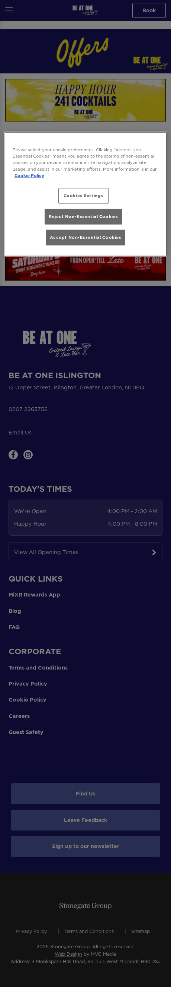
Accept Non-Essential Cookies (86, 237)
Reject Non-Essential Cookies (83, 216)
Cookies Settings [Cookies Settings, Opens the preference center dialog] (83, 195)
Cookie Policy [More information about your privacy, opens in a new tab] (29, 175)
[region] (85, 194)
